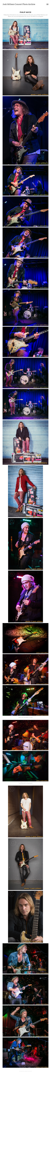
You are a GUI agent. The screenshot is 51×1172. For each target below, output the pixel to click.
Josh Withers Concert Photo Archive (19, 4)
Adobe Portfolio (28, 1071)
